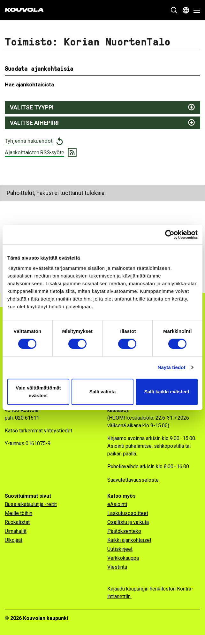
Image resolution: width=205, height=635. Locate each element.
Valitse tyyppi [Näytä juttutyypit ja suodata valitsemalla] (32, 107)
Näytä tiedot (172, 367)
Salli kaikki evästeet (166, 391)
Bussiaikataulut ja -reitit (31, 504)
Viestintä (117, 567)
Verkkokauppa (123, 558)
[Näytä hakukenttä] (174, 10)
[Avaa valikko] (195, 10)
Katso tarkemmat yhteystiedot (38, 431)
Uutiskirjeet (120, 549)
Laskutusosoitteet (127, 513)
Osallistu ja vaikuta (128, 522)
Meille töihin (18, 513)
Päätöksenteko (124, 531)
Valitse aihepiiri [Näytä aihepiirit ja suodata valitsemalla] (34, 122)
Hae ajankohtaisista (29, 84)
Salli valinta (102, 391)
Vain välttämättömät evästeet (38, 391)
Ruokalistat (17, 522)
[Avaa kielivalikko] (186, 10)
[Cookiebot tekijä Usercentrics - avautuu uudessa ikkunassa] (170, 234)
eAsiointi (117, 504)
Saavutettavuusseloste (133, 480)
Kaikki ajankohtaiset (129, 540)
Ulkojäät (13, 540)
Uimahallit (16, 531)
